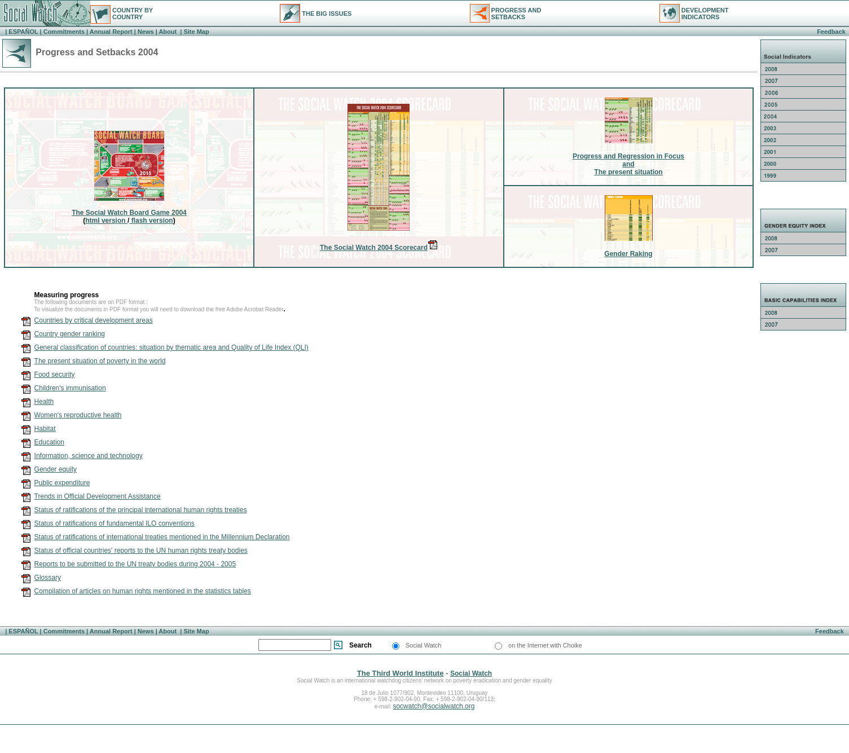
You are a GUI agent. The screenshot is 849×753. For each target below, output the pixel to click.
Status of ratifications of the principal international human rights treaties (140, 510)
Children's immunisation (70, 388)
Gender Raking (628, 254)
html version (106, 220)
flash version (151, 220)
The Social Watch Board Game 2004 (129, 213)
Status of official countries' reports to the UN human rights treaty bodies (141, 550)
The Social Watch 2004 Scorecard (379, 248)
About (168, 31)
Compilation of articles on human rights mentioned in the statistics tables (142, 591)
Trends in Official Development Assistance (97, 496)
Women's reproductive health (78, 415)
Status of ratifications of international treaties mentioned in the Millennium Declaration (162, 537)
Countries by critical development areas (93, 320)
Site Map (195, 31)
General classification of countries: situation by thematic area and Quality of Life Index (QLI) (171, 347)
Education (49, 442)
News (146, 31)
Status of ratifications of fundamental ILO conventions (114, 523)
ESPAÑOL (23, 31)
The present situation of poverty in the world (100, 361)
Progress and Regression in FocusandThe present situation (628, 164)
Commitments (64, 31)
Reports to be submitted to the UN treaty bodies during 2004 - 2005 (135, 564)
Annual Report (111, 31)
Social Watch (471, 673)
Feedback (831, 31)
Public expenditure (62, 483)
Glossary (47, 578)
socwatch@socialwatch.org (433, 706)
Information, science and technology (88, 456)
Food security (54, 374)
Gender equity (55, 469)
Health (44, 402)
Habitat (45, 429)
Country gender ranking (69, 334)
